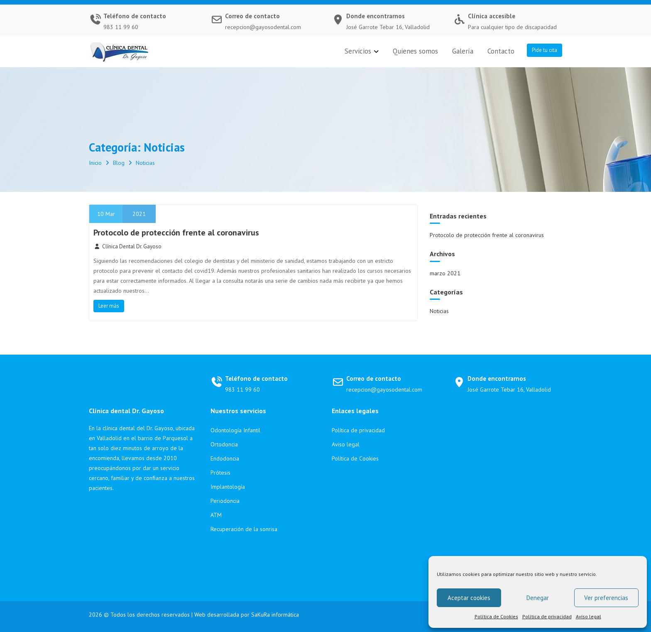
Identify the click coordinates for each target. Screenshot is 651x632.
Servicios (358, 51)
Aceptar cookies (469, 598)
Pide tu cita (544, 50)
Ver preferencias (606, 598)
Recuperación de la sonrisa (243, 529)
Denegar (537, 598)
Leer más (108, 305)
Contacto (500, 51)
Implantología (227, 486)
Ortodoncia (224, 444)
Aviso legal (588, 616)
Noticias (439, 311)
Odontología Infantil (235, 430)
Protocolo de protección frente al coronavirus (176, 232)
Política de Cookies (496, 616)
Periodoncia (225, 501)
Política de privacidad (547, 616)
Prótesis (220, 472)
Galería (462, 51)
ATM (216, 515)
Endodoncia (224, 458)
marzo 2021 (445, 273)
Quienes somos (415, 51)
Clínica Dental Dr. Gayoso (127, 246)
